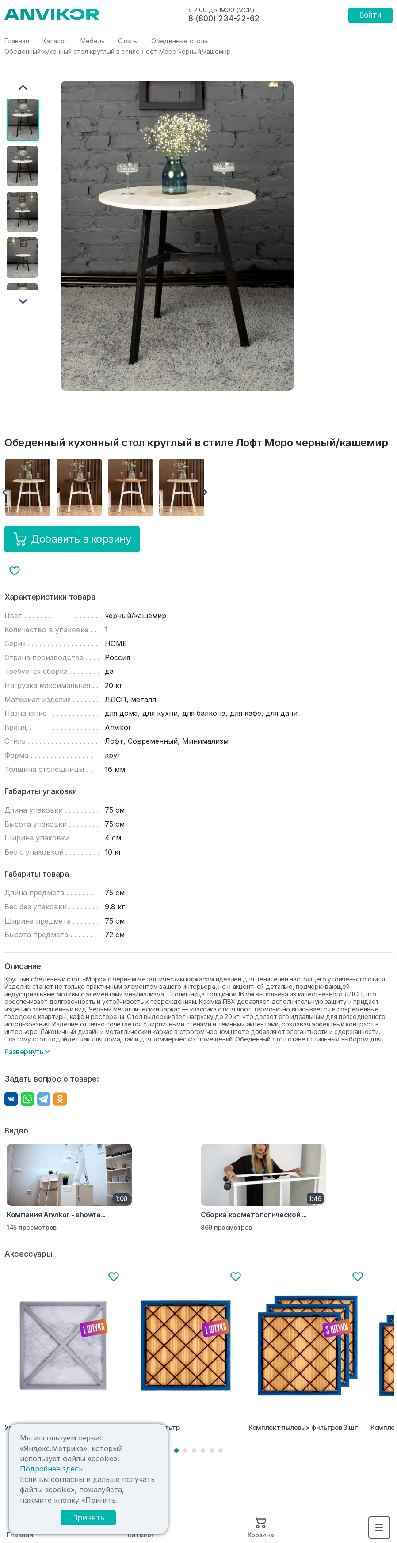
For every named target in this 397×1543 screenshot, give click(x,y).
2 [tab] (185, 1450)
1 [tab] (176, 1450)
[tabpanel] (64, 1352)
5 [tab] (212, 1450)
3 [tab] (194, 1450)
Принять (88, 1517)
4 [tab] (203, 1450)
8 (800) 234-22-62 (224, 18)
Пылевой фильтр (152, 1428)
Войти (370, 15)
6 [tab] (220, 1450)
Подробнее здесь (51, 1468)
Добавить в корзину (72, 539)
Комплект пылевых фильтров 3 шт (303, 1428)
